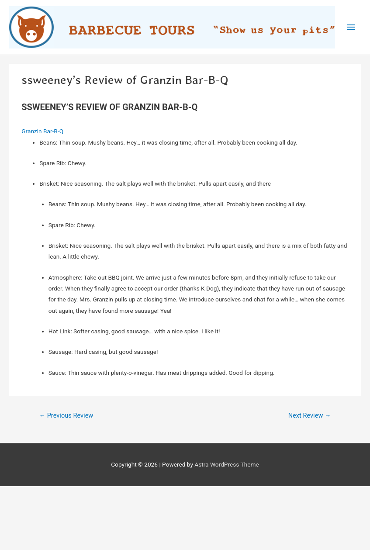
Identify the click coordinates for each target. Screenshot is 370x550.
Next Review (309, 415)
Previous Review (66, 415)
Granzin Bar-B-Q (42, 131)
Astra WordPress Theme (226, 464)
